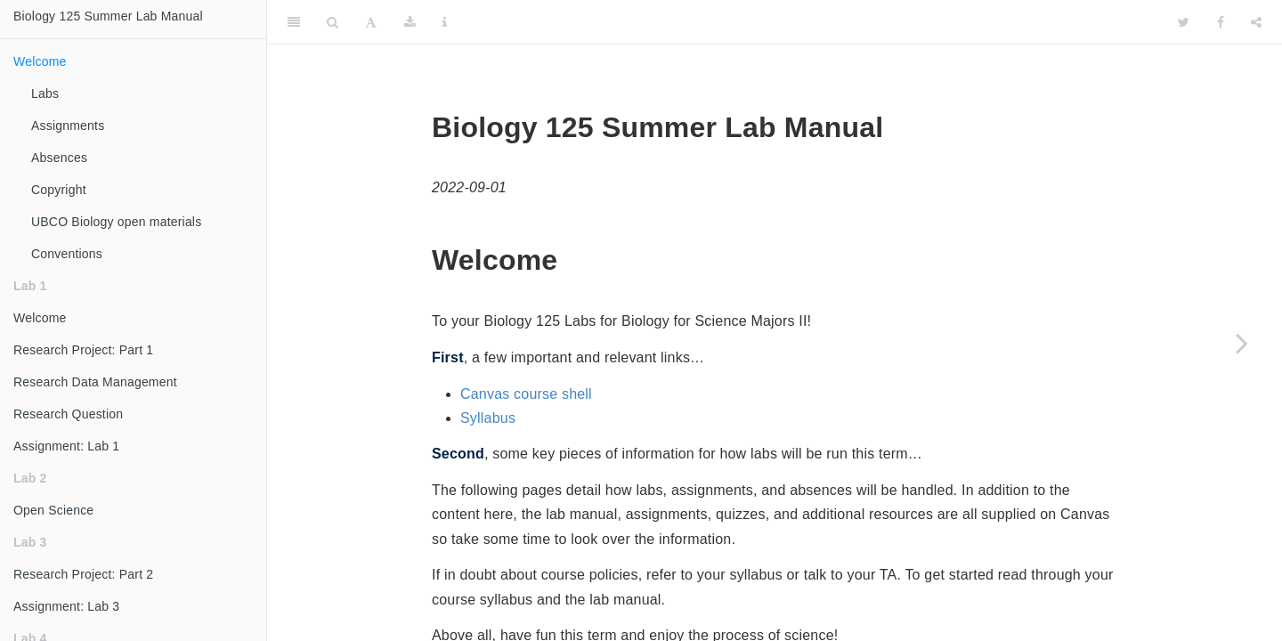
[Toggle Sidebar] (293, 22)
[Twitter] (1183, 22)
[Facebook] (1220, 22)
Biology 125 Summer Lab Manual (108, 16)
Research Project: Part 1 (83, 350)
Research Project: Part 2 (83, 574)
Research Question (68, 414)
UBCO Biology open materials (116, 222)
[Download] (410, 22)
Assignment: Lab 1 (66, 446)
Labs (45, 93)
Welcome (40, 61)
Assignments (67, 125)
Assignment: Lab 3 (66, 606)
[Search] (332, 22)
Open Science (53, 510)
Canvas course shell (526, 394)
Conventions (66, 254)
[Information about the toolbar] (444, 22)
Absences (59, 157)
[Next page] (1242, 343)
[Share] (1256, 22)
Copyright (58, 190)
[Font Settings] (371, 22)
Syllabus (487, 418)
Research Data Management (95, 382)
